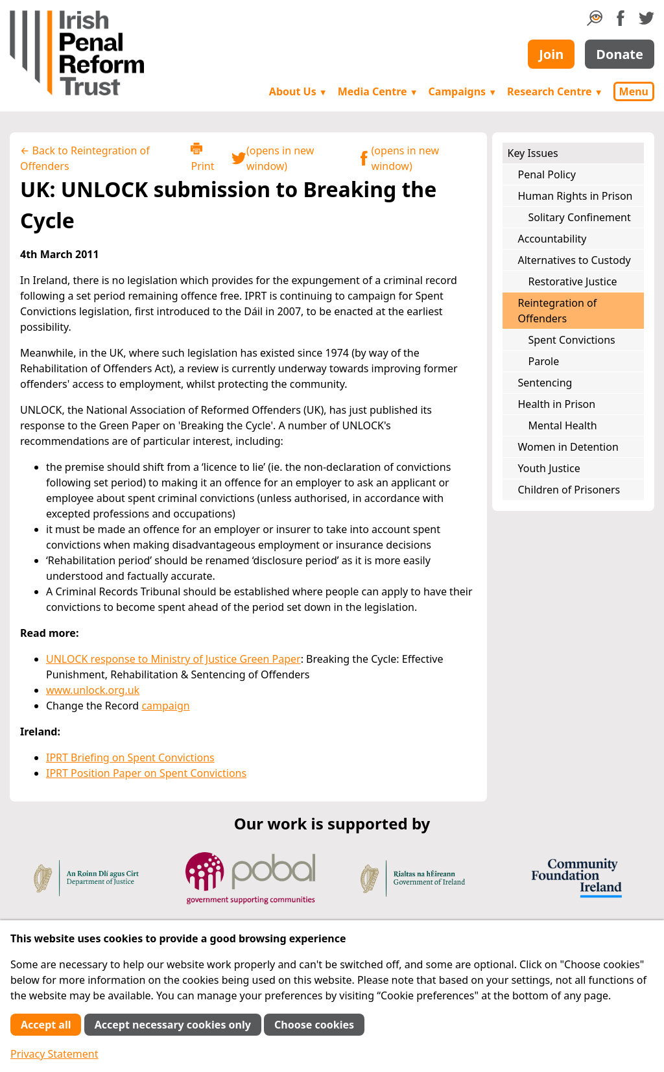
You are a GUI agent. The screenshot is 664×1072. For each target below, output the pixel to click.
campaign (165, 705)
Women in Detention (568, 447)
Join (551, 54)
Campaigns (463, 91)
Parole (544, 361)
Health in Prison (557, 404)
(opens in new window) (272, 158)
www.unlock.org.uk (92, 690)
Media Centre (378, 91)
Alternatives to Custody (574, 260)
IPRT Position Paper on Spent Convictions (146, 773)
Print (202, 158)
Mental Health (562, 425)
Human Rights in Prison (575, 196)
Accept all (46, 1025)
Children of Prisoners (569, 489)
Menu (633, 91)
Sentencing (545, 382)
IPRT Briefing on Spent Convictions (130, 757)
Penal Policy (547, 174)
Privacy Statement (54, 1054)
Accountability (552, 239)
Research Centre (554, 91)
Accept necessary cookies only (173, 1025)
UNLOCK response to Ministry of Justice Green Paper (173, 659)
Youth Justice (549, 468)
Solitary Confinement (579, 217)
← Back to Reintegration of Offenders (85, 158)
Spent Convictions (571, 340)
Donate (619, 54)
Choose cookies (314, 1025)
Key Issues (533, 153)
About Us (298, 91)
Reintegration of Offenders (557, 311)
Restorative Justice (572, 281)
